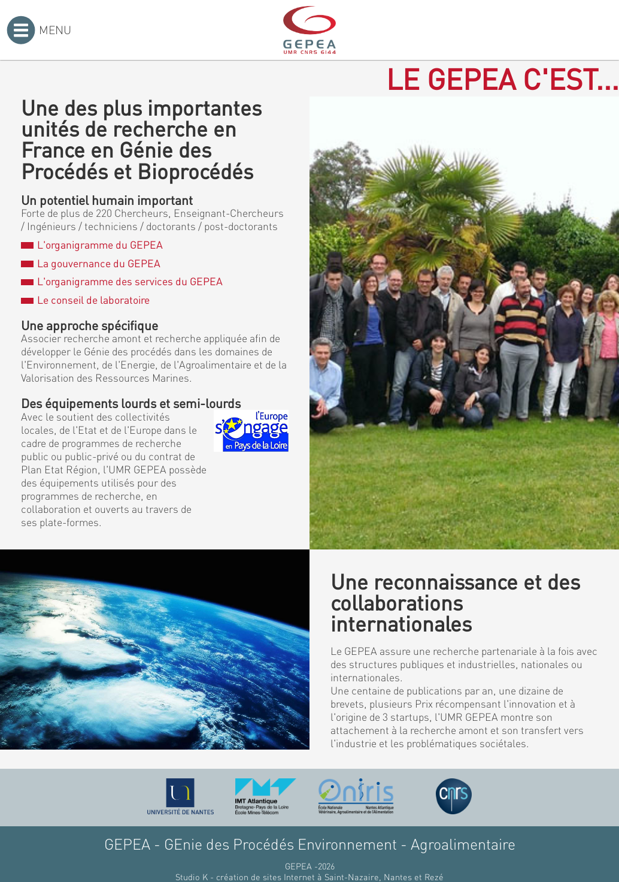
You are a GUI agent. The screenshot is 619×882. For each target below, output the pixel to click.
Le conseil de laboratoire (85, 299)
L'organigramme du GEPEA (91, 244)
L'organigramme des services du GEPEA (121, 281)
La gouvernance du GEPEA (90, 263)
